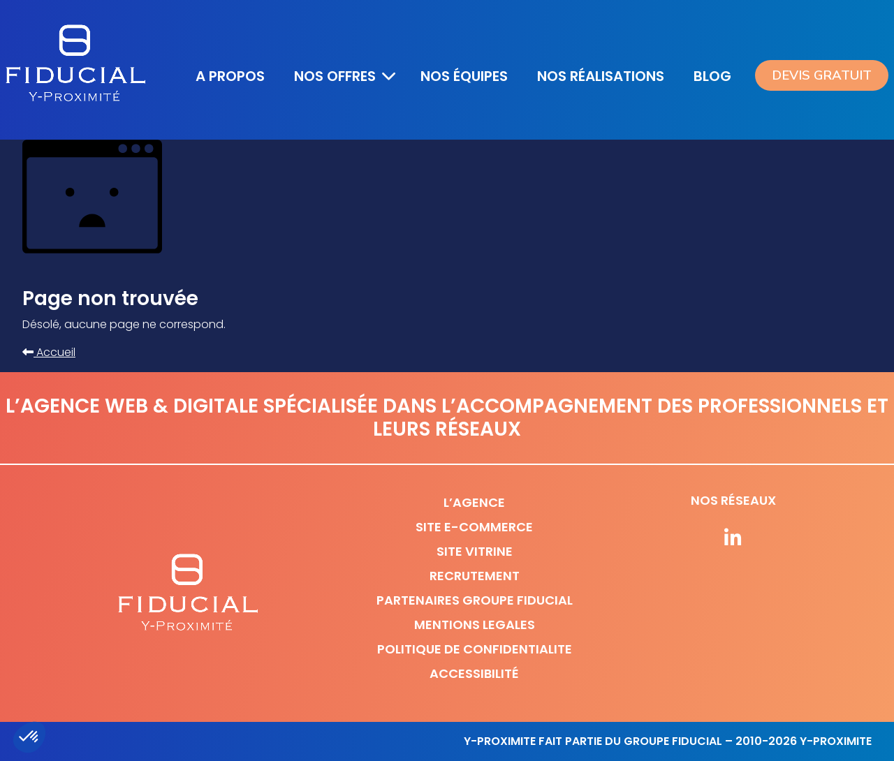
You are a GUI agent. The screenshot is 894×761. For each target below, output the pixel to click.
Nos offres (335, 76)
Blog (712, 76)
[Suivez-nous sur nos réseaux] (733, 539)
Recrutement (475, 575)
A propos (230, 76)
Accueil (48, 352)
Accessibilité (474, 673)
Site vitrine (475, 551)
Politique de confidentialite (474, 649)
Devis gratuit (822, 75)
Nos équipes (464, 76)
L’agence (474, 502)
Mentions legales (474, 624)
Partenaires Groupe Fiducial (474, 600)
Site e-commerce (474, 526)
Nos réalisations (600, 76)
